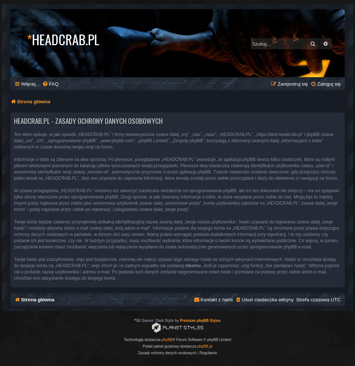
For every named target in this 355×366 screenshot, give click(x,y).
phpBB (167, 340)
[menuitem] (50, 84)
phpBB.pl (204, 346)
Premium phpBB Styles (200, 321)
